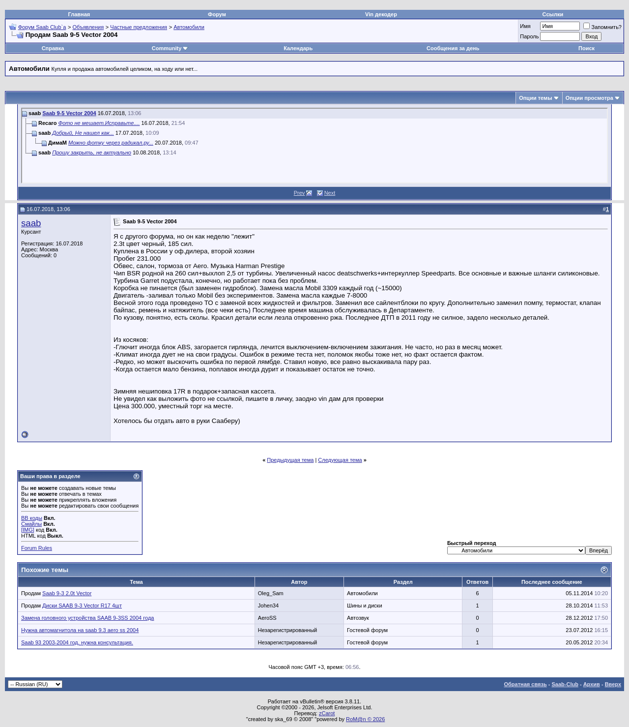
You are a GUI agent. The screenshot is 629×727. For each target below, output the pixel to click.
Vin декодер (381, 14)
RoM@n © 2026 (365, 719)
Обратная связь (525, 684)
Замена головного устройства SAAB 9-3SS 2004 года (87, 618)
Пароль (529, 36)
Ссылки (553, 14)
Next (330, 193)
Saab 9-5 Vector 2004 (69, 113)
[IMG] (27, 530)
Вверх (613, 684)
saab (31, 223)
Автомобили (188, 27)
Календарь (298, 48)
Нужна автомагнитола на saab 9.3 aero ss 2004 (80, 630)
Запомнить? (602, 27)
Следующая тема (340, 460)
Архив (591, 684)
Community (170, 48)
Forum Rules (36, 548)
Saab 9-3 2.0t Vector (66, 593)
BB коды (31, 518)
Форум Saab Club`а (42, 27)
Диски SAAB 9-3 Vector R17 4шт (82, 605)
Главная (79, 14)
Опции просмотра (589, 98)
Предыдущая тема (290, 460)
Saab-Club (564, 684)
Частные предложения (138, 27)
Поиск (586, 48)
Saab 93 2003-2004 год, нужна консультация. (77, 642)
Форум (217, 14)
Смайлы (31, 524)
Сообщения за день (453, 48)
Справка (53, 48)
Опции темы (535, 98)
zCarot (327, 713)
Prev (299, 193)
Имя (525, 26)
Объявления (88, 27)
